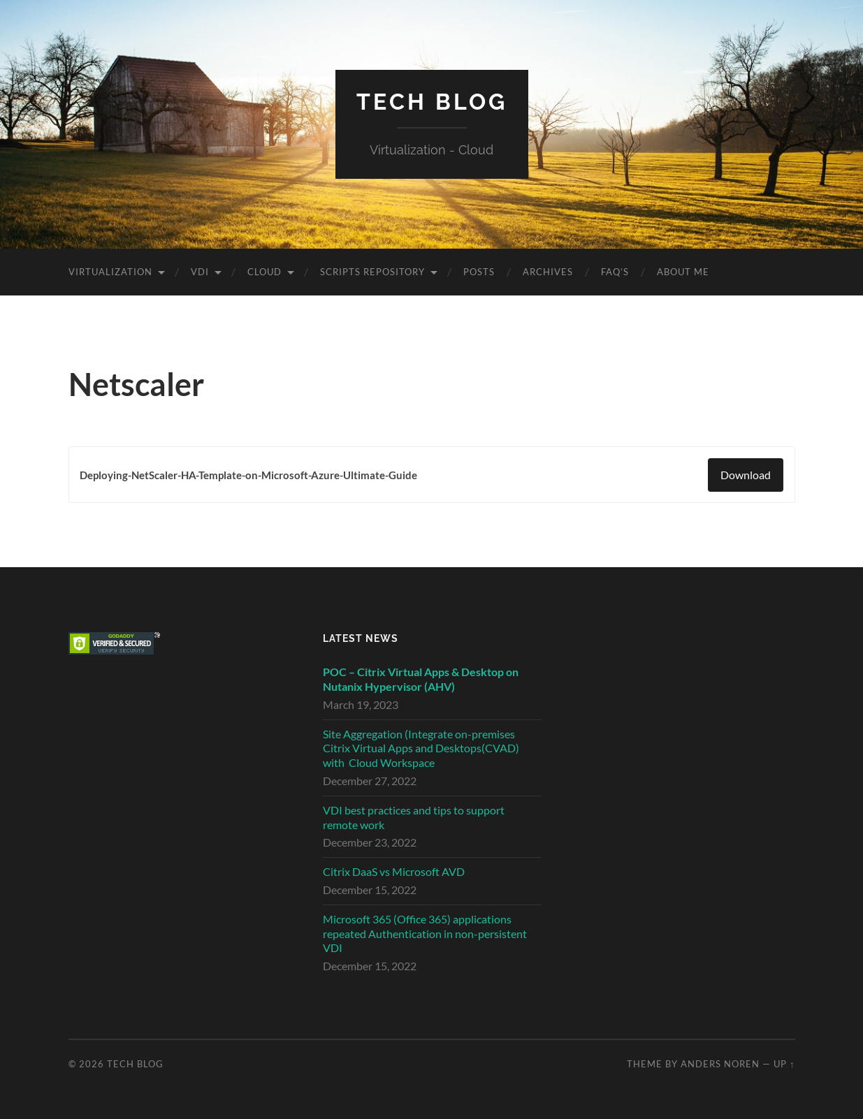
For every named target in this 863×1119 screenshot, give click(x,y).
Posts (479, 271)
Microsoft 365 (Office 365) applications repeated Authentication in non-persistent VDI (425, 933)
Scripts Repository (372, 271)
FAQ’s (615, 271)
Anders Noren (720, 1063)
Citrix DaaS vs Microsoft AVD (394, 871)
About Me (683, 271)
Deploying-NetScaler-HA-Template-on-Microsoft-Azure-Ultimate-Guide (248, 475)
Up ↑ (784, 1063)
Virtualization (110, 271)
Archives (548, 271)
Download (745, 474)
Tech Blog (431, 102)
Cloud (264, 271)
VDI (200, 271)
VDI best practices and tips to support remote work (414, 817)
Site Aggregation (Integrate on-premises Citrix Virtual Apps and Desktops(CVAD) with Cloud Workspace (421, 748)
